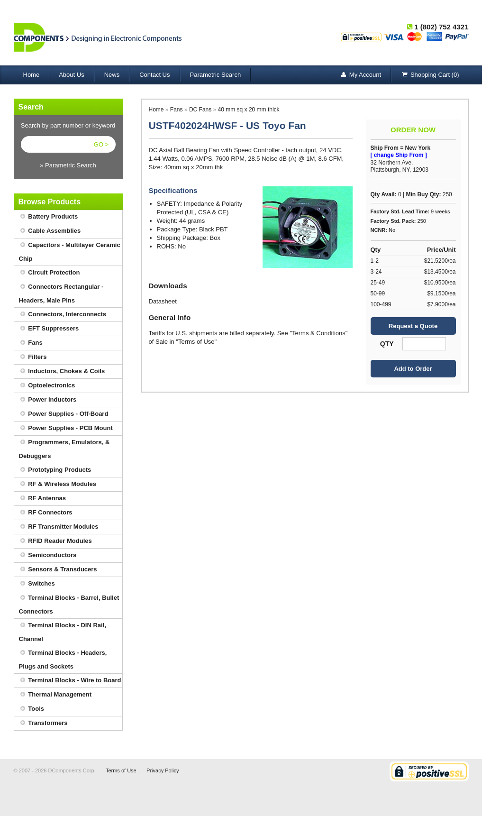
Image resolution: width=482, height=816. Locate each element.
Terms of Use (121, 770)
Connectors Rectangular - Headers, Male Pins (61, 292)
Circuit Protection (49, 273)
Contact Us (154, 74)
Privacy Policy (162, 770)
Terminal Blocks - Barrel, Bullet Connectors (69, 603)
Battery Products (48, 217)
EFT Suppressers (49, 329)
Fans (31, 343)
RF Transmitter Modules (59, 527)
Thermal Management (55, 695)
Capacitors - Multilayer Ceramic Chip (69, 250)
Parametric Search (215, 74)
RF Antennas (42, 498)
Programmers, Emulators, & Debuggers (64, 447)
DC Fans (200, 109)
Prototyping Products (55, 470)
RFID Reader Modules (55, 541)
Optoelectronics (47, 386)
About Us (71, 74)
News (112, 74)
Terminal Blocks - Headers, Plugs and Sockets (63, 658)
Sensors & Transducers (58, 570)
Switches (37, 584)
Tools (32, 709)
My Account (360, 75)
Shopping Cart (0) (430, 75)
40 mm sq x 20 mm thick (249, 109)
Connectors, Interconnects (63, 314)
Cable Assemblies (50, 231)
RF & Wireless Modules (58, 484)
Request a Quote (413, 326)
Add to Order (413, 368)
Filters (33, 357)
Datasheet (163, 301)
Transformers (43, 723)
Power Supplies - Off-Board (64, 414)
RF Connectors (46, 513)
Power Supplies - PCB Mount (66, 428)
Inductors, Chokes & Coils (62, 371)
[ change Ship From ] (399, 155)
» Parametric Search (68, 165)
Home (31, 74)
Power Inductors (48, 400)
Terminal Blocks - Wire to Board (70, 681)
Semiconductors (48, 555)
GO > (101, 144)
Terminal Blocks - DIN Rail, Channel (62, 630)
